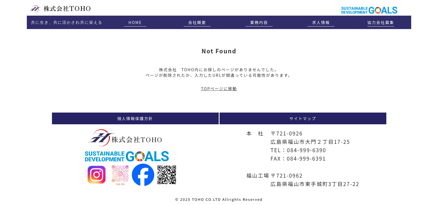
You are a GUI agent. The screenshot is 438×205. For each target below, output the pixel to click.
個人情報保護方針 (135, 118)
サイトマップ (302, 118)
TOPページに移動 (219, 88)
